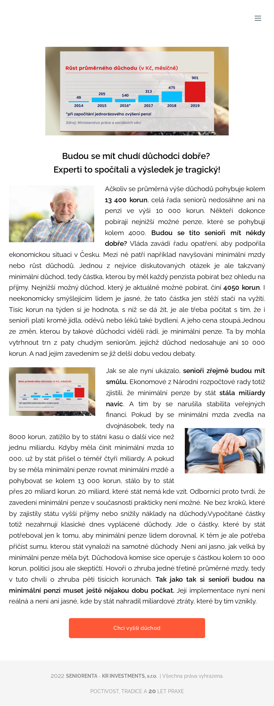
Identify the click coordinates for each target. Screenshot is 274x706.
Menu (258, 18)
